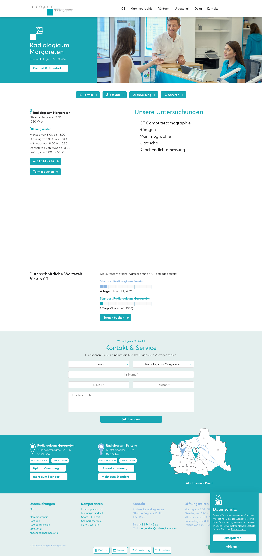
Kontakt (212, 8)
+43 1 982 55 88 (107, 460)
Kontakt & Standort (47, 68)
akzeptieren (232, 538)
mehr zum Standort (47, 476)
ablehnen (232, 546)
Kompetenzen (92, 504)
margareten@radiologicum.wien (158, 528)
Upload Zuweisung (46, 468)
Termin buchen (43, 171)
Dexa (198, 8)
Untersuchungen (42, 504)
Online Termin (60, 460)
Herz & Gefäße (90, 525)
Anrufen (162, 550)
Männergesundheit (92, 513)
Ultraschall (182, 8)
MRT (32, 509)
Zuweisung (140, 550)
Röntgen (163, 8)
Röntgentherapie (40, 525)
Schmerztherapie (91, 521)
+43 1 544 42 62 (43, 161)
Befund (101, 550)
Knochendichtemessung (44, 532)
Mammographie (142, 8)
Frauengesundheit (92, 509)
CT (123, 8)
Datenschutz (238, 529)
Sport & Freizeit (90, 517)
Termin (119, 550)
